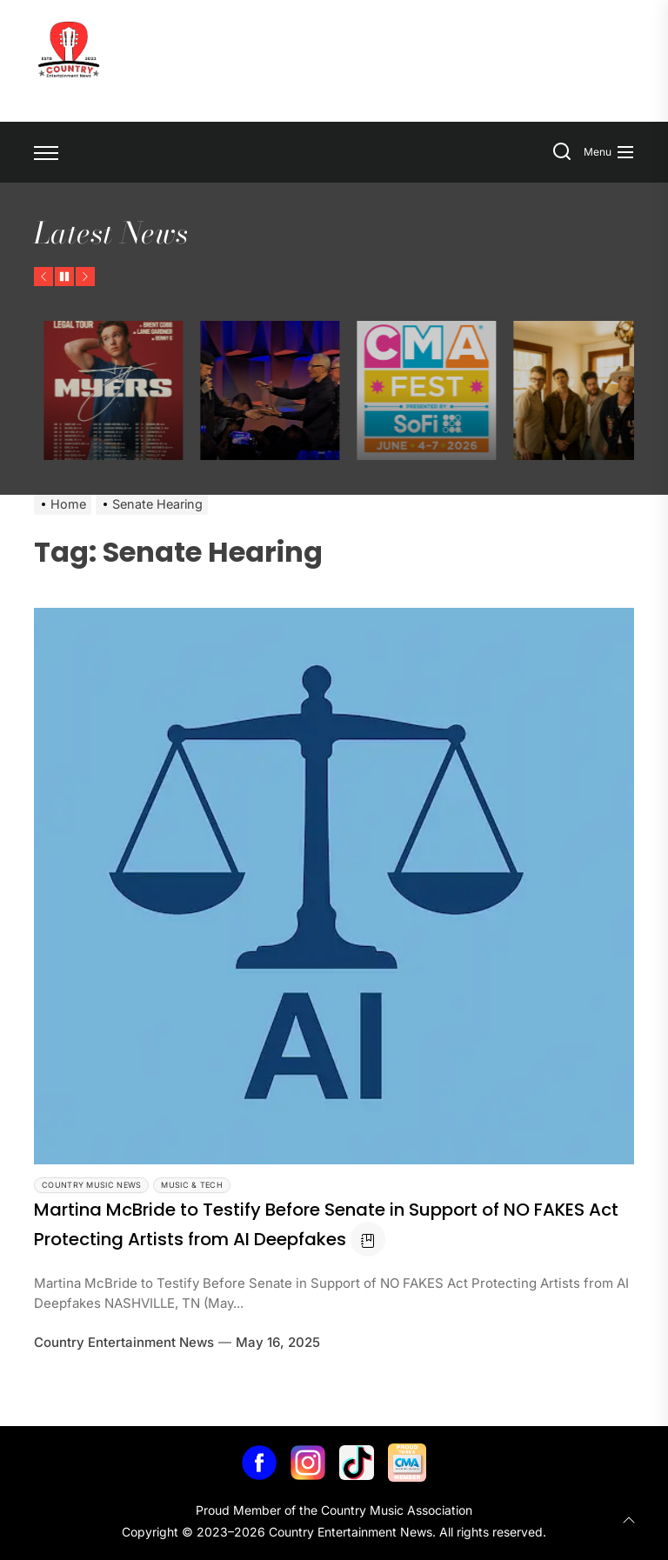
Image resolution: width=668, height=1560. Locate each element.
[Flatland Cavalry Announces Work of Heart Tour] (129, 390)
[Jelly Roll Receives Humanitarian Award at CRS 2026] (442, 390)
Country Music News (91, 1185)
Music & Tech (192, 1185)
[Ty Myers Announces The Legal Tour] (286, 390)
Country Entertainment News (124, 1342)
